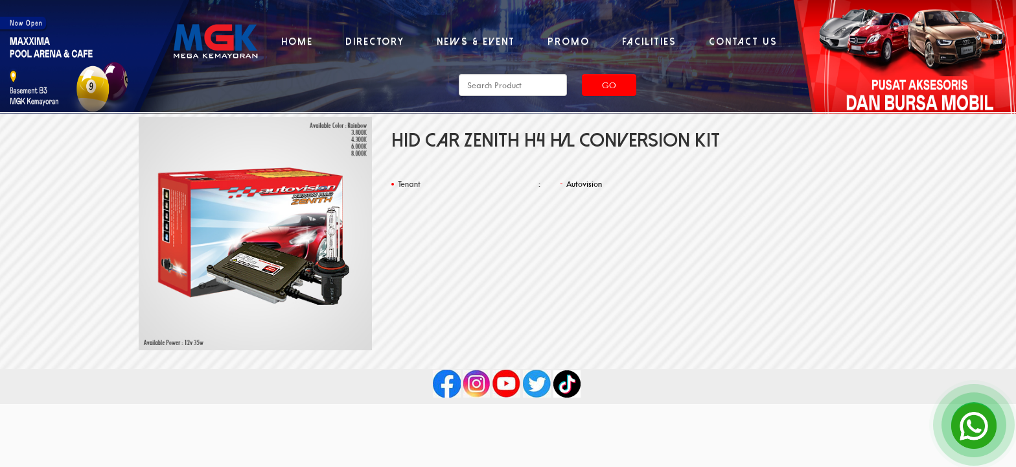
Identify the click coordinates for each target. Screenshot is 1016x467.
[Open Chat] (974, 425)
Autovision (584, 183)
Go (609, 85)
